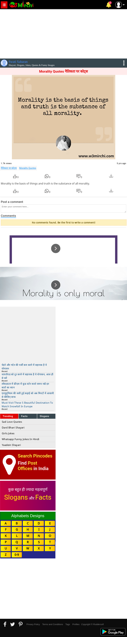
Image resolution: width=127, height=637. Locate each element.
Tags (67, 624)
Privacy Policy (33, 624)
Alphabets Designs (27, 516)
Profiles (75, 624)
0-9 (17, 555)
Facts (24, 416)
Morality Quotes (27, 168)
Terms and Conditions (52, 624)
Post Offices (27, 465)
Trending (8, 416)
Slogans (44, 416)
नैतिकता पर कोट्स (9, 168)
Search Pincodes (35, 456)
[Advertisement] (63, 33)
